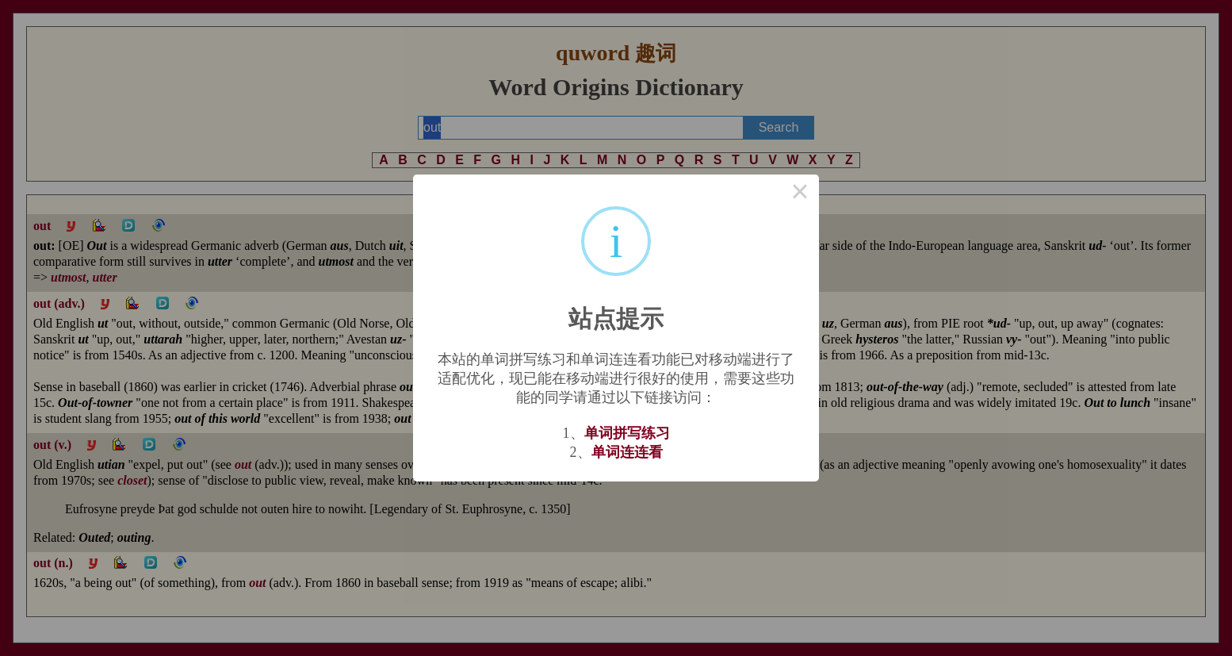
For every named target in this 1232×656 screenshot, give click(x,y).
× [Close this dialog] (799, 194)
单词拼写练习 (627, 433)
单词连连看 (627, 452)
